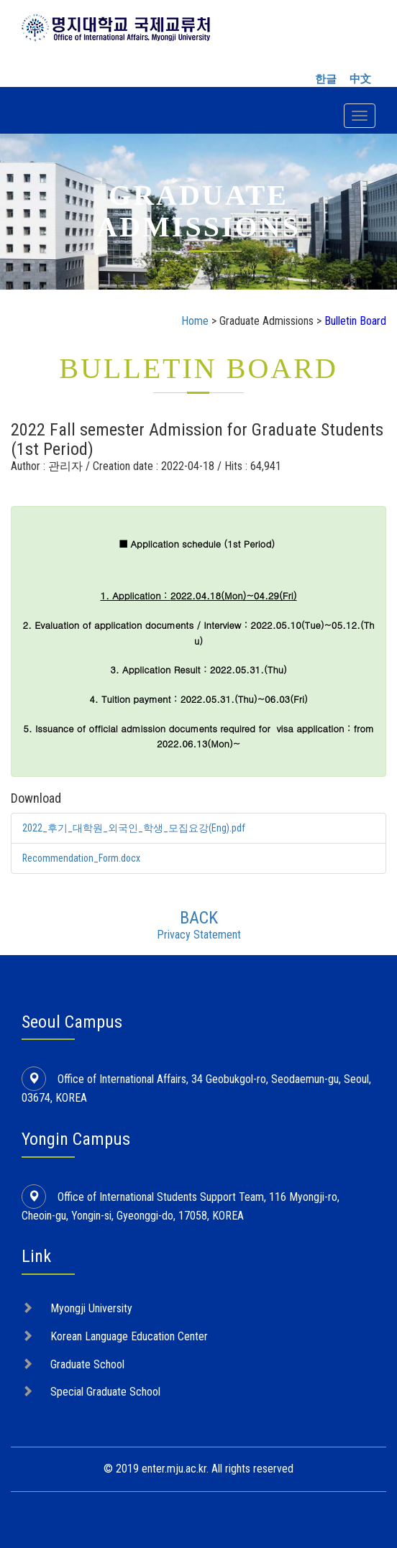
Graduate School (87, 1363)
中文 (360, 79)
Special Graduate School (105, 1391)
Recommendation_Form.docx (83, 857)
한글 (326, 79)
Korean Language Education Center (129, 1335)
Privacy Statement (199, 933)
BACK (199, 916)
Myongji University (91, 1307)
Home (195, 321)
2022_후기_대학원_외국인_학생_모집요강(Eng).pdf (133, 828)
